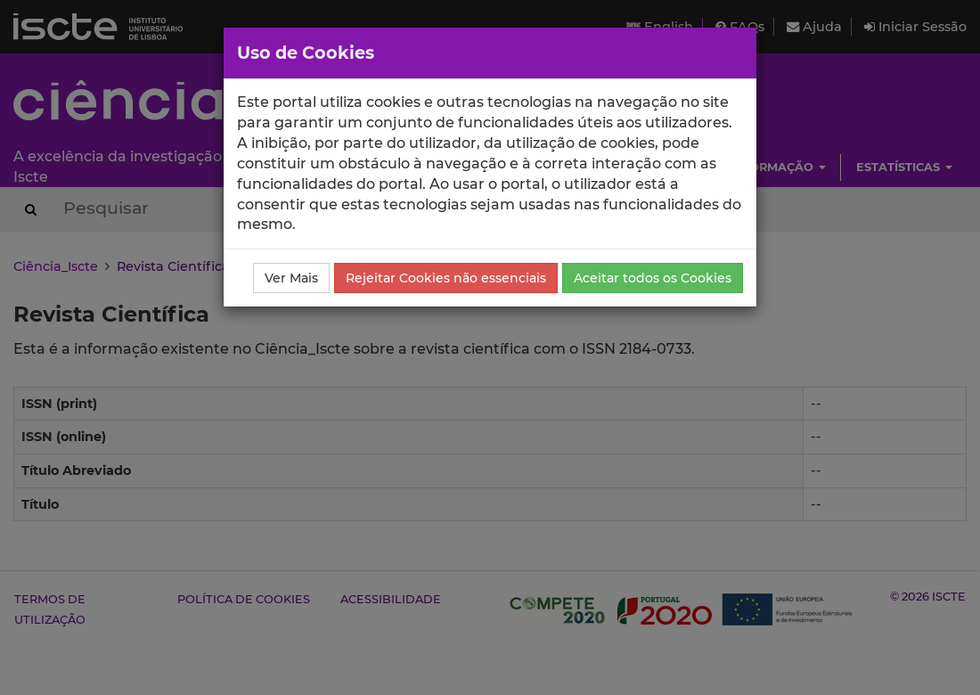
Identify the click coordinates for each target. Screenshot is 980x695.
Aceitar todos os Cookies (652, 278)
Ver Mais (291, 278)
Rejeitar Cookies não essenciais (446, 278)
